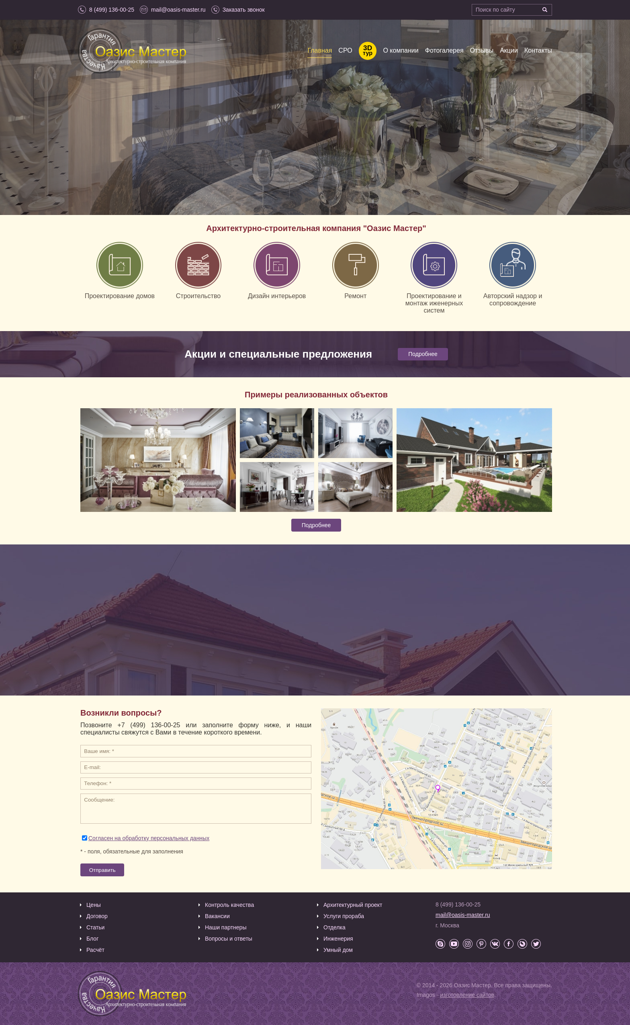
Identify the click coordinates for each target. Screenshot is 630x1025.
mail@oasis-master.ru (463, 915)
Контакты (538, 50)
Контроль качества (229, 905)
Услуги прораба (343, 916)
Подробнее (423, 354)
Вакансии (217, 916)
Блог (92, 938)
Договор (97, 916)
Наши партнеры (225, 927)
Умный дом (338, 950)
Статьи (95, 927)
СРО (345, 50)
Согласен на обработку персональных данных (148, 838)
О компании (400, 50)
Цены (93, 905)
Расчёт (95, 950)
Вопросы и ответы (228, 938)
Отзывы (482, 50)
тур (367, 50)
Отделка (334, 927)
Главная (319, 50)
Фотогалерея (444, 50)
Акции (509, 50)
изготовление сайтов (467, 995)
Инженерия (338, 938)
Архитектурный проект (352, 905)
